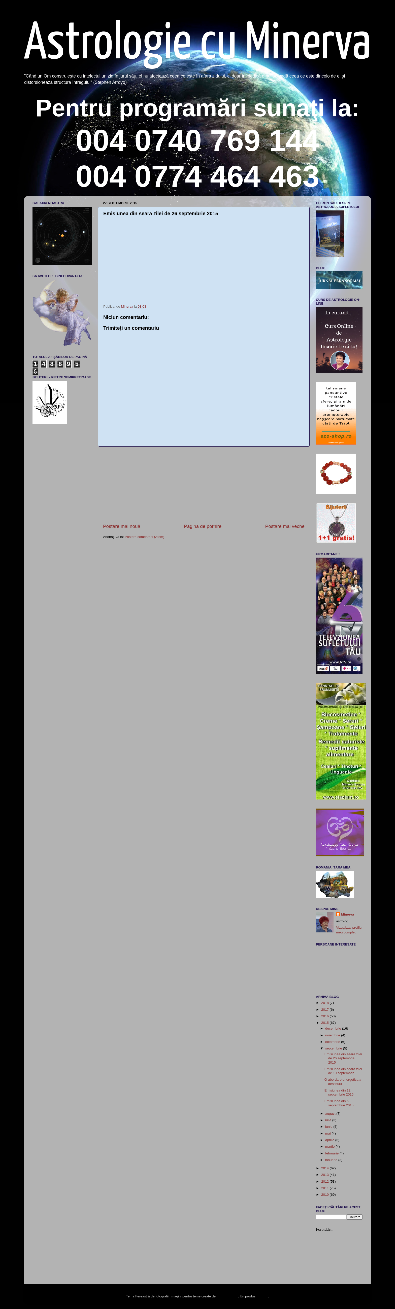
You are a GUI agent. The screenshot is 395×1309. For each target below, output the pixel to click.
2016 (325, 1016)
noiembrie (333, 1035)
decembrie (333, 1028)
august (330, 1113)
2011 (325, 1188)
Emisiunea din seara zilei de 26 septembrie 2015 (343, 1058)
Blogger (262, 1296)
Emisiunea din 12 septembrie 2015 (339, 1092)
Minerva (347, 914)
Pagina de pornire (202, 526)
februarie (332, 1153)
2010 (325, 1194)
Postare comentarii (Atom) (144, 537)
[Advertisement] (204, 484)
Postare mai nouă (121, 526)
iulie (328, 1120)
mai (328, 1133)
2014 (325, 1168)
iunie (329, 1127)
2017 (325, 1009)
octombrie (333, 1042)
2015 (325, 1023)
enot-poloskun (227, 1296)
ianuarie (331, 1160)
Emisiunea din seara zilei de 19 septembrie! (343, 1071)
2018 (325, 1003)
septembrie (334, 1048)
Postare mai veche (285, 526)
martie (330, 1146)
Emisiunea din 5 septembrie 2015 (339, 1103)
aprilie (330, 1140)
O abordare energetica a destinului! (342, 1081)
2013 (325, 1175)
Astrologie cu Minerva (197, 44)
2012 (325, 1181)
